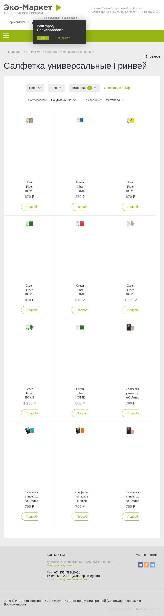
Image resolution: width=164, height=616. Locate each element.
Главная (14, 51)
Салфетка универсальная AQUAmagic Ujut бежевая (136, 397)
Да (43, 38)
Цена (33, 88)
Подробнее (34, 206)
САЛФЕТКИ (32, 51)
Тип (54, 88)
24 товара (113, 100)
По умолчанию (61, 100)
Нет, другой (62, 38)
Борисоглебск (17, 22)
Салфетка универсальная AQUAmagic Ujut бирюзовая (35, 500)
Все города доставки (61, 565)
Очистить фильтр (117, 88)
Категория (82, 88)
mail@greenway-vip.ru (72, 579)
